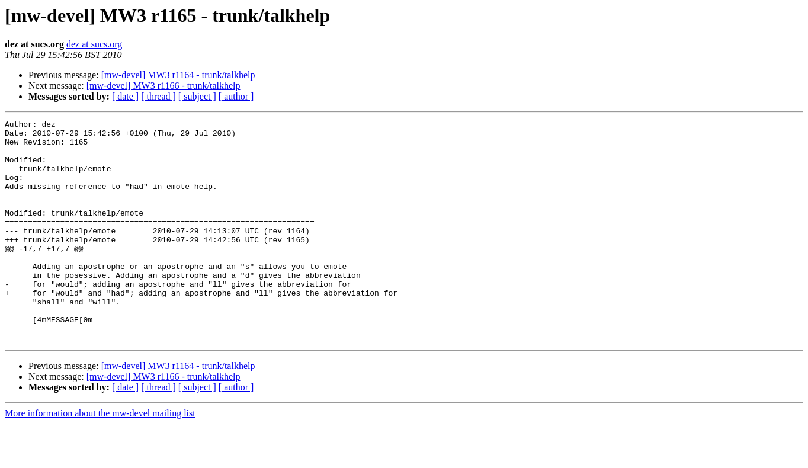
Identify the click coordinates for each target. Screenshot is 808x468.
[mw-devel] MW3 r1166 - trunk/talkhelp (163, 86)
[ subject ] (197, 96)
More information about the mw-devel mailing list (100, 458)
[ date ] (125, 96)
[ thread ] (158, 96)
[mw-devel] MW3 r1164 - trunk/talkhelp (178, 75)
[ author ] (236, 96)
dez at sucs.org (94, 44)
